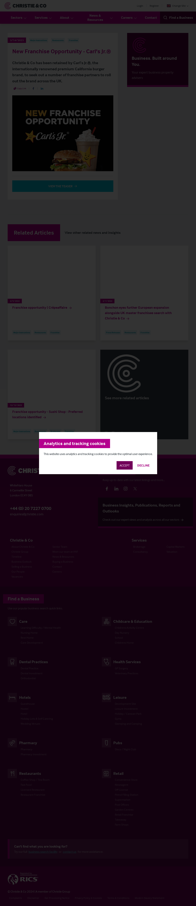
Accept (125, 465)
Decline (143, 465)
